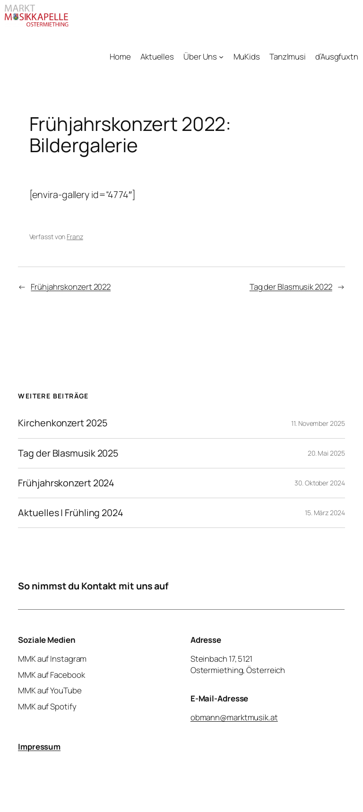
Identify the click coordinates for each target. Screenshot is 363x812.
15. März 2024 (325, 512)
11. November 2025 (318, 423)
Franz (75, 236)
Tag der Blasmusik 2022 (291, 286)
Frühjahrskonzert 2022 (71, 286)
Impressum (39, 746)
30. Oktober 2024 (319, 482)
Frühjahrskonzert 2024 (66, 483)
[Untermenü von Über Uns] (221, 56)
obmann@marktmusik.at (234, 717)
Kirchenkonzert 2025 (62, 423)
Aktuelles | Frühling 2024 (70, 513)
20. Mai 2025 (326, 453)
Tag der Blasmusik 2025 (68, 453)
